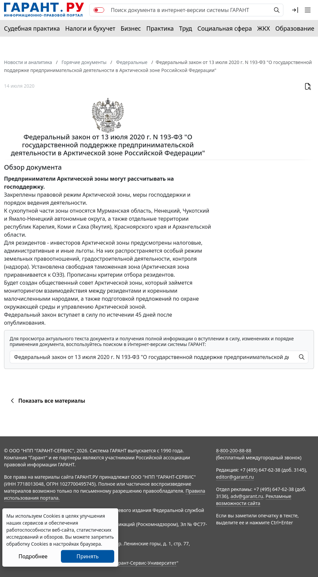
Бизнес (131, 28)
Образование (294, 28)
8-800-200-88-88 (233, 450)
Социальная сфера (224, 28)
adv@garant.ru (246, 496)
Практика (159, 28)
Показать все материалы (46, 401)
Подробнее (32, 556)
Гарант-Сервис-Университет (145, 563)
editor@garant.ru (235, 477)
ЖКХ (263, 28)
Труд (185, 28)
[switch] (99, 10)
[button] (295, 10)
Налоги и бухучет (90, 28)
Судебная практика (32, 28)
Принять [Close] (88, 556)
